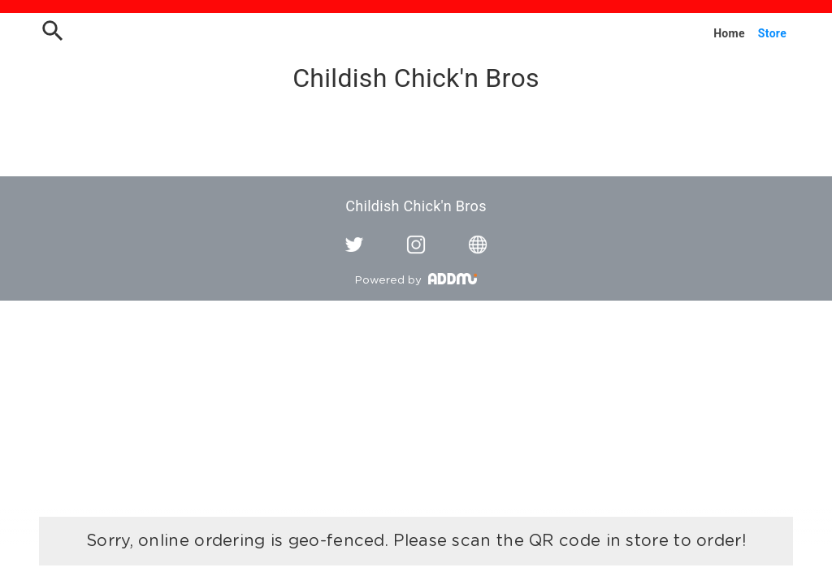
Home (729, 33)
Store (772, 33)
